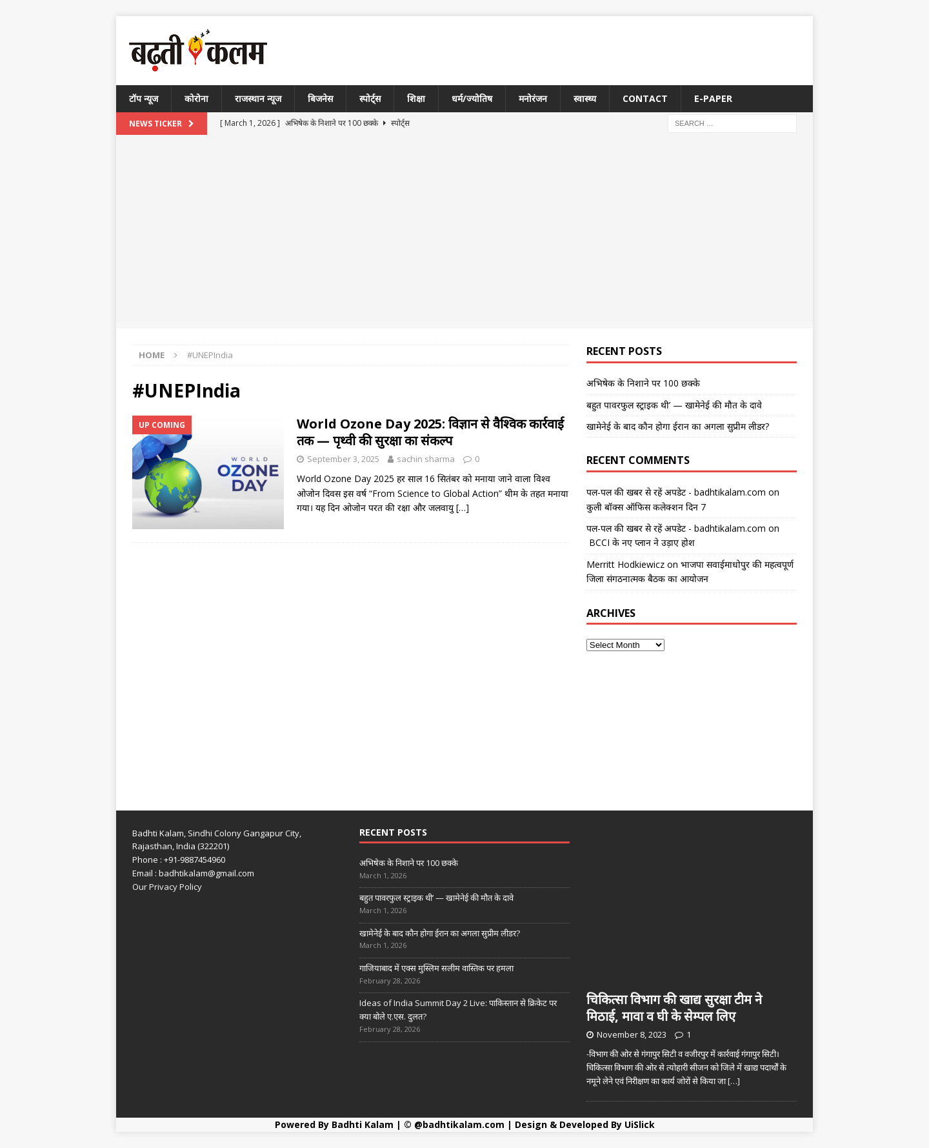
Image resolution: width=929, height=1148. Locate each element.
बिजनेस (320, 98)
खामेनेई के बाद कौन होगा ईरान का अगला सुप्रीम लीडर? (677, 426)
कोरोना (196, 98)
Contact (645, 98)
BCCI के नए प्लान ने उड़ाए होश (640, 542)
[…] (462, 507)
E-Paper (713, 98)
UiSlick (639, 1124)
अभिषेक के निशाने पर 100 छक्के (643, 383)
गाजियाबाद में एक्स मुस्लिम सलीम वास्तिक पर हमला (436, 968)
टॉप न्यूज (143, 98)
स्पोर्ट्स (370, 98)
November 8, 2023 (631, 1034)
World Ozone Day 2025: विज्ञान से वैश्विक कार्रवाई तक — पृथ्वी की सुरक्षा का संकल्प (430, 432)
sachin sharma (426, 459)
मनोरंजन (533, 98)
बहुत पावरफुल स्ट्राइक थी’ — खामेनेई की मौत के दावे (674, 405)
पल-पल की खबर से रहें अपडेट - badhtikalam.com (676, 492)
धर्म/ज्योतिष (472, 98)
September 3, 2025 (343, 459)
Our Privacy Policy (167, 886)
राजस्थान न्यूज (258, 98)
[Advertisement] (464, 231)
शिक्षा (416, 98)
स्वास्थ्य (585, 98)
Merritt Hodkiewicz (625, 564)
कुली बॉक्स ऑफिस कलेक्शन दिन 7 (646, 507)
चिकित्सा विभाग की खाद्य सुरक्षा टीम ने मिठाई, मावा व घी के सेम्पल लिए (674, 1008)
